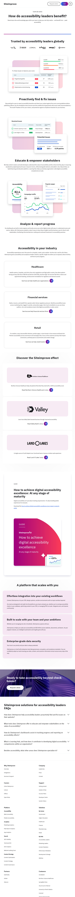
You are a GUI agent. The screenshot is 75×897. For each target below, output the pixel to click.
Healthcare (41, 821)
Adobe (5, 878)
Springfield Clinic (43, 882)
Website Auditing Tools (10, 850)
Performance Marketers (45, 851)
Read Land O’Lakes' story (35, 457)
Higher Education (43, 818)
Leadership (41, 769)
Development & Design (44, 854)
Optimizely (6, 875)
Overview (6, 769)
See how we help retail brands (35, 342)
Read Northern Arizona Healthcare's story (35, 390)
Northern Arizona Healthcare (46, 878)
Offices (6, 793)
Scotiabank (42, 875)
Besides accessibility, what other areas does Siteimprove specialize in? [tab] (37, 750)
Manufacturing (42, 829)
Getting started (42, 786)
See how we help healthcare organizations (35, 281)
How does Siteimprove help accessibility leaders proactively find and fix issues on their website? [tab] (37, 715)
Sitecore (6, 882)
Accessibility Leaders (44, 839)
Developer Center (43, 797)
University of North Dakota (45, 889)
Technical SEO (7, 843)
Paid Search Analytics (9, 828)
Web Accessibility (8, 814)
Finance (41, 825)
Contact (41, 776)
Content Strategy (8, 861)
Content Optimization (9, 857)
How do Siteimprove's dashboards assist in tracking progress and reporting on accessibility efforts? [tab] (37, 733)
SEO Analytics (7, 847)
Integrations (7, 772)
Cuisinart (41, 893)
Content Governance (9, 865)
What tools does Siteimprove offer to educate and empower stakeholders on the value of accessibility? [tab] (37, 724)
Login (64, 3)
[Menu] (70, 4)
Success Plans (42, 793)
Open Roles (7, 797)
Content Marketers (43, 847)
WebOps (41, 858)
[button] (51, 281)
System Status (42, 801)
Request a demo (54, 4)
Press (40, 772)
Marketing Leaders (43, 843)
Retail (40, 832)
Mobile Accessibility (9, 818)
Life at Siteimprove (8, 786)
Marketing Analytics (9, 825)
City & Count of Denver (44, 886)
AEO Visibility (7, 839)
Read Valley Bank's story (35, 424)
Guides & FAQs (42, 790)
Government (42, 814)
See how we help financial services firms (35, 311)
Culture (6, 790)
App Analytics (7, 832)
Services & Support (9, 776)
